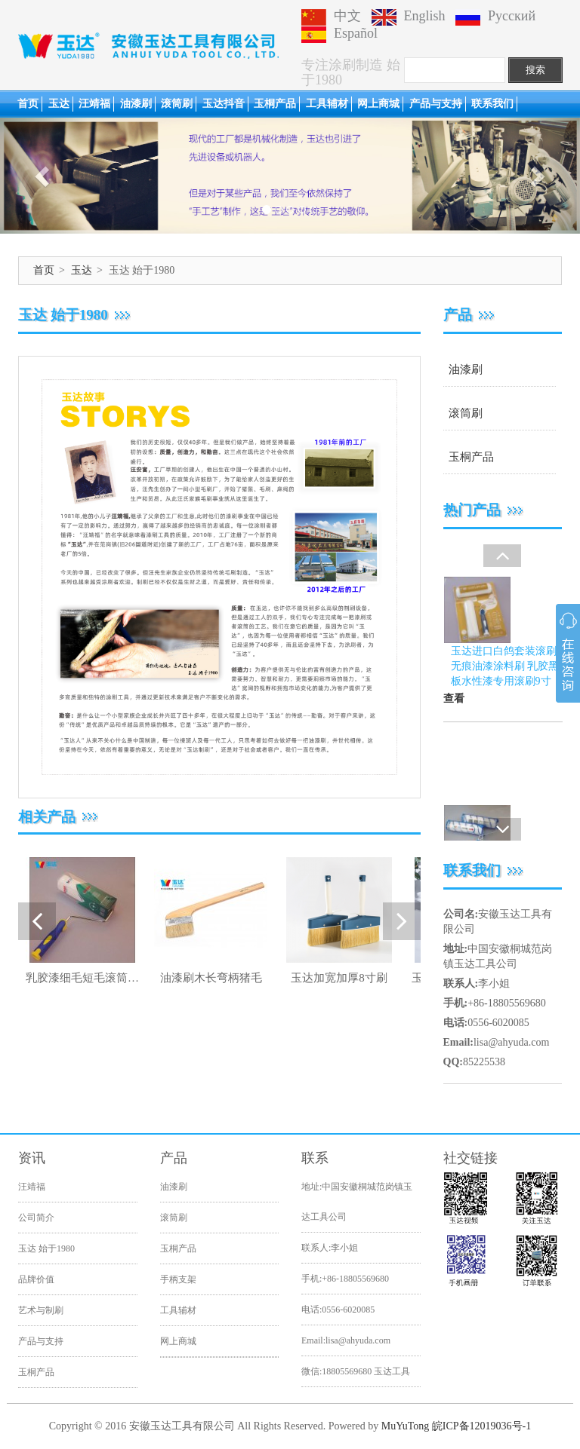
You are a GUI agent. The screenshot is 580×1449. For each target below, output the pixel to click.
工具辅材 (327, 103)
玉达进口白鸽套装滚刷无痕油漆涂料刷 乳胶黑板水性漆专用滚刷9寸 (505, 698)
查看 (453, 731)
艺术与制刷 (40, 1310)
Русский (495, 15)
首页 (28, 103)
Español (339, 33)
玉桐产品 (275, 103)
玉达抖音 (223, 103)
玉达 (58, 103)
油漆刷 (136, 103)
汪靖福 (94, 103)
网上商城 (378, 103)
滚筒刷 (177, 103)
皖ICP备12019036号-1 (481, 1426)
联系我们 (492, 103)
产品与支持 (435, 103)
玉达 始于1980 (46, 1248)
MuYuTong (405, 1426)
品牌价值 (36, 1279)
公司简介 (36, 1217)
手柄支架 (178, 1279)
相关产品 (47, 817)
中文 (331, 15)
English (409, 15)
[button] (43, 176)
